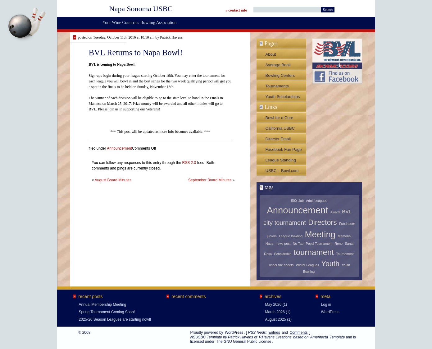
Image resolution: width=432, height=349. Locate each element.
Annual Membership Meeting (102, 304)
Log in (326, 304)
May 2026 (273, 304)
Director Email (278, 139)
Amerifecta (319, 337)
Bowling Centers (280, 75)
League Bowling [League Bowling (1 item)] (290, 236)
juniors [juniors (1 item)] (272, 236)
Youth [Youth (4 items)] (330, 264)
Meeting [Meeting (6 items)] (320, 234)
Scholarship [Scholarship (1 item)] (283, 254)
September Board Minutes (209, 180)
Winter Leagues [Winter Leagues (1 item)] (307, 265)
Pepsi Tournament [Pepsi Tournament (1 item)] (319, 243)
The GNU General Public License (243, 341)
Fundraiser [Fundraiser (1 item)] (347, 224)
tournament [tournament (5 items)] (314, 252)
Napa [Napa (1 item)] (269, 243)
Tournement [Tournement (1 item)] (344, 254)
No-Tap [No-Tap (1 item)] (298, 243)
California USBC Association (280, 129)
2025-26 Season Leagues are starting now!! (115, 319)
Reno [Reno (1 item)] (339, 243)
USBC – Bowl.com (282, 170)
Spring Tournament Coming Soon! (107, 312)
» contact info (236, 10)
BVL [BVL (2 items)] (347, 211)
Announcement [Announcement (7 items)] (297, 210)
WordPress (330, 312)
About (271, 54)
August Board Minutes (113, 180)
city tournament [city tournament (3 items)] (284, 222)
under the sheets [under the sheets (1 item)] (281, 265)
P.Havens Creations (275, 337)
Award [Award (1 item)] (335, 212)
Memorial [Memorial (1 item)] (345, 236)
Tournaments (277, 86)
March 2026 (275, 312)
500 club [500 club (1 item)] (297, 200)
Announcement (119, 148)
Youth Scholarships (283, 96)
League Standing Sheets (281, 161)
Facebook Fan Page (284, 149)
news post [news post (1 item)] (283, 243)
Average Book (278, 65)
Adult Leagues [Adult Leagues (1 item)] (316, 200)
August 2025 (275, 319)
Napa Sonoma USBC (141, 9)
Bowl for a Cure (279, 117)
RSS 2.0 (189, 163)
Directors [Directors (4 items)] (322, 222)
